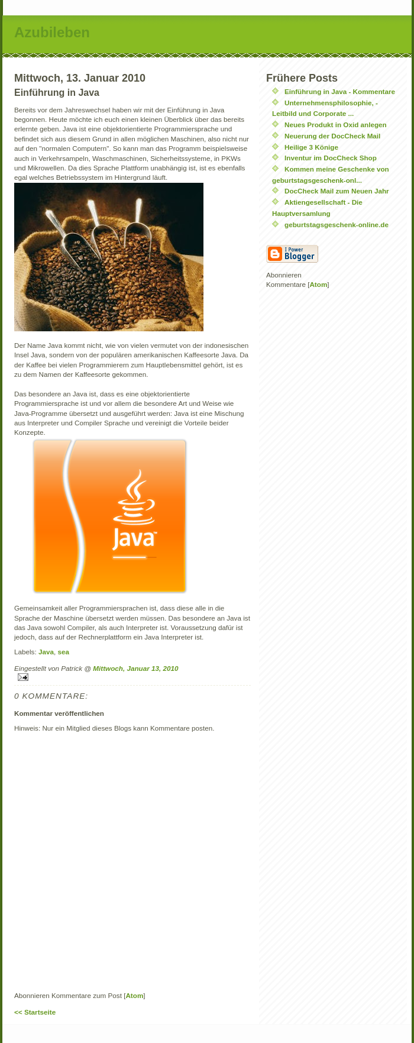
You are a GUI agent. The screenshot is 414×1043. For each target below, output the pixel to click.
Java (46, 651)
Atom (134, 995)
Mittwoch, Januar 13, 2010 (135, 668)
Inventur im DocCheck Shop (330, 158)
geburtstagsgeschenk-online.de (336, 224)
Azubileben (52, 32)
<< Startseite (35, 1012)
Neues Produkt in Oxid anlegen (335, 124)
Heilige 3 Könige (311, 147)
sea (63, 651)
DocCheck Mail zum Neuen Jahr (336, 191)
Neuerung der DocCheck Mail (332, 136)
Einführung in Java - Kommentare (339, 91)
